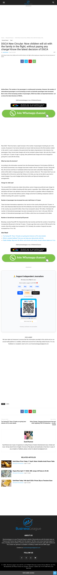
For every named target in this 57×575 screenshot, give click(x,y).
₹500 (20, 293)
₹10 (19, 286)
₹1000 (27, 293)
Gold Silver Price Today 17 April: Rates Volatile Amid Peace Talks (34, 461)
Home (2, 37)
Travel (11, 40)
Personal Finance (9, 37)
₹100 (37, 286)
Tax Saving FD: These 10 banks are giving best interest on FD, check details (13, 422)
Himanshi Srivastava (18, 463)
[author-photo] (28, 439)
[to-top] (55, 572)
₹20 (25, 286)
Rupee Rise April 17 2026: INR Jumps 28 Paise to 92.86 (31, 471)
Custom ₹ (35, 293)
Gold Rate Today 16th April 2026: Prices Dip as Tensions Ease (32, 480)
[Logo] (28, 530)
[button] (3, 2)
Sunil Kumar (5, 52)
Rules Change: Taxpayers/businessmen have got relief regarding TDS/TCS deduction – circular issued (43, 423)
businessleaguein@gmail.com (31, 547)
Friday (29, 240)
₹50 (31, 286)
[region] (28, 22)
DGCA (8, 403)
